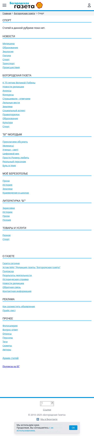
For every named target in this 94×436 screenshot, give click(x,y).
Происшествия (11, 67)
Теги (5, 359)
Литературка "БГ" (14, 200)
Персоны (8, 355)
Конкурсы (8, 94)
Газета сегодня (11, 281)
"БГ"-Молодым (12, 134)
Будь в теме (9, 165)
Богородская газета (24, 13)
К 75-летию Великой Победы (19, 82)
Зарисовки (9, 207)
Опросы (7, 351)
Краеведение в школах (16, 192)
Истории (7, 211)
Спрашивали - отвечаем (16, 98)
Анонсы (7, 90)
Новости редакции (13, 86)
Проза (6, 180)
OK (73, 427)
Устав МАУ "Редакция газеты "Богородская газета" (31, 285)
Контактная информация (17, 309)
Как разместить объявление (19, 324)
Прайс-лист (9, 328)
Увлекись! (8, 145)
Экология (8, 51)
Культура (8, 122)
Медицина (9, 43)
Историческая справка (15, 297)
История (7, 184)
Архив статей (11, 376)
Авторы (7, 367)
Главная (7, 13)
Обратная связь (12, 305)
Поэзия (7, 219)
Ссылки (47, 409)
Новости (9, 36)
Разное (7, 235)
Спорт (6, 59)
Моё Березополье (15, 173)
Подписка (8, 289)
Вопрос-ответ (10, 347)
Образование (10, 47)
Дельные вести (11, 102)
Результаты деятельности (17, 293)
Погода (7, 55)
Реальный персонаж (14, 161)
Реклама (9, 317)
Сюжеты (7, 363)
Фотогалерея (10, 343)
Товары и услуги (14, 228)
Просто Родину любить (16, 157)
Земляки (8, 106)
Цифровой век (11, 153)
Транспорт (9, 63)
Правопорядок (11, 114)
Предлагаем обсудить (15, 141)
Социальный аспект (14, 110)
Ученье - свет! (10, 149)
